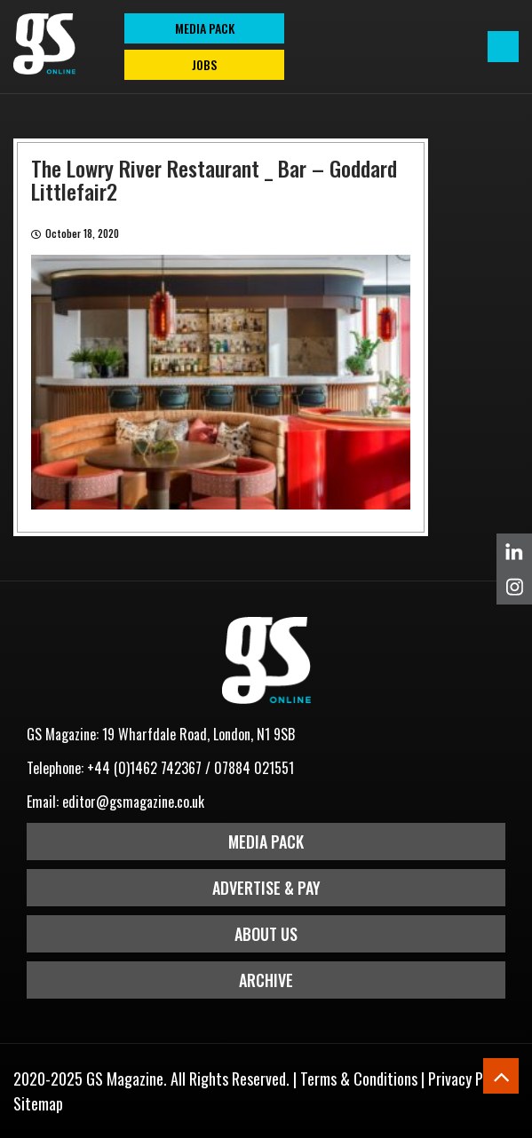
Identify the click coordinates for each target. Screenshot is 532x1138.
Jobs (204, 64)
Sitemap (38, 1103)
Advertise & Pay (266, 887)
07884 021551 (254, 767)
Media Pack (266, 841)
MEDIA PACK (204, 28)
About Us (266, 933)
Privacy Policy (469, 1078)
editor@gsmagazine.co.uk (133, 801)
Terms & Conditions (358, 1078)
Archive (266, 980)
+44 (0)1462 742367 (144, 767)
